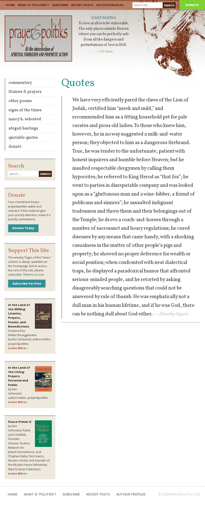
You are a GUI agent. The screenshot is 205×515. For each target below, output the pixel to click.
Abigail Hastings (23, 128)
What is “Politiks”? (33, 5)
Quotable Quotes (23, 137)
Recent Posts (82, 5)
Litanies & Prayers (25, 92)
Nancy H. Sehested (25, 119)
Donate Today (23, 228)
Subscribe (60, 5)
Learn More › (18, 348)
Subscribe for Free (26, 283)
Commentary (20, 83)
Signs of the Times (25, 110)
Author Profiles (109, 5)
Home (10, 5)
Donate (192, 5)
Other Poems (20, 101)
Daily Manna (103, 18)
